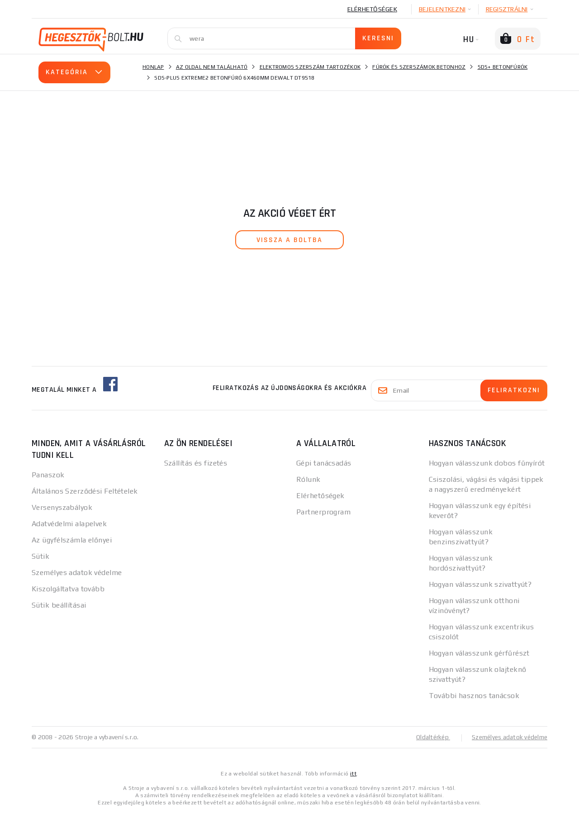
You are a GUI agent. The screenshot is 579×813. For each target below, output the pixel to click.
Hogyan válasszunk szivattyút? (480, 584)
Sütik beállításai (59, 605)
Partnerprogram (323, 512)
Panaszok (48, 475)
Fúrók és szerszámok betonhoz (418, 67)
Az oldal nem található (212, 67)
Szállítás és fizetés (196, 463)
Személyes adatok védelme (77, 572)
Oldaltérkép (428, 737)
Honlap (153, 67)
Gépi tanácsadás (323, 463)
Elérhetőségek (372, 9)
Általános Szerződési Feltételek (85, 491)
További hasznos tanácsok (474, 695)
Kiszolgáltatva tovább (68, 589)
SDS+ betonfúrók (503, 67)
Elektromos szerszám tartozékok (310, 67)
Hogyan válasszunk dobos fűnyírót (487, 463)
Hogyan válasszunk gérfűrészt (479, 653)
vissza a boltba (289, 240)
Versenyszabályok (62, 507)
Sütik (40, 556)
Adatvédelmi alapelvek (69, 523)
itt (353, 773)
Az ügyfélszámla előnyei (72, 540)
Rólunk (308, 479)
